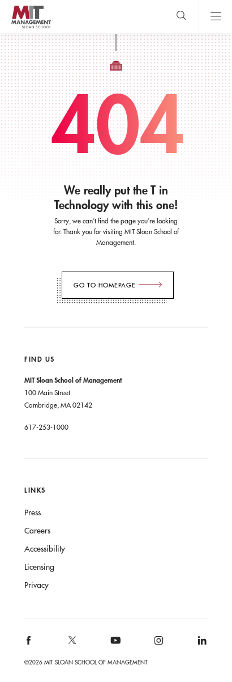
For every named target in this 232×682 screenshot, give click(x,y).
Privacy (36, 585)
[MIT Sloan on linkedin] (201, 644)
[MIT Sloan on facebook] (29, 644)
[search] (181, 16)
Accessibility (44, 549)
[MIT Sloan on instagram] (158, 644)
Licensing (39, 567)
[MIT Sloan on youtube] (114, 646)
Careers (37, 531)
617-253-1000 (46, 426)
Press (32, 512)
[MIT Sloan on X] (71, 644)
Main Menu (215, 16)
